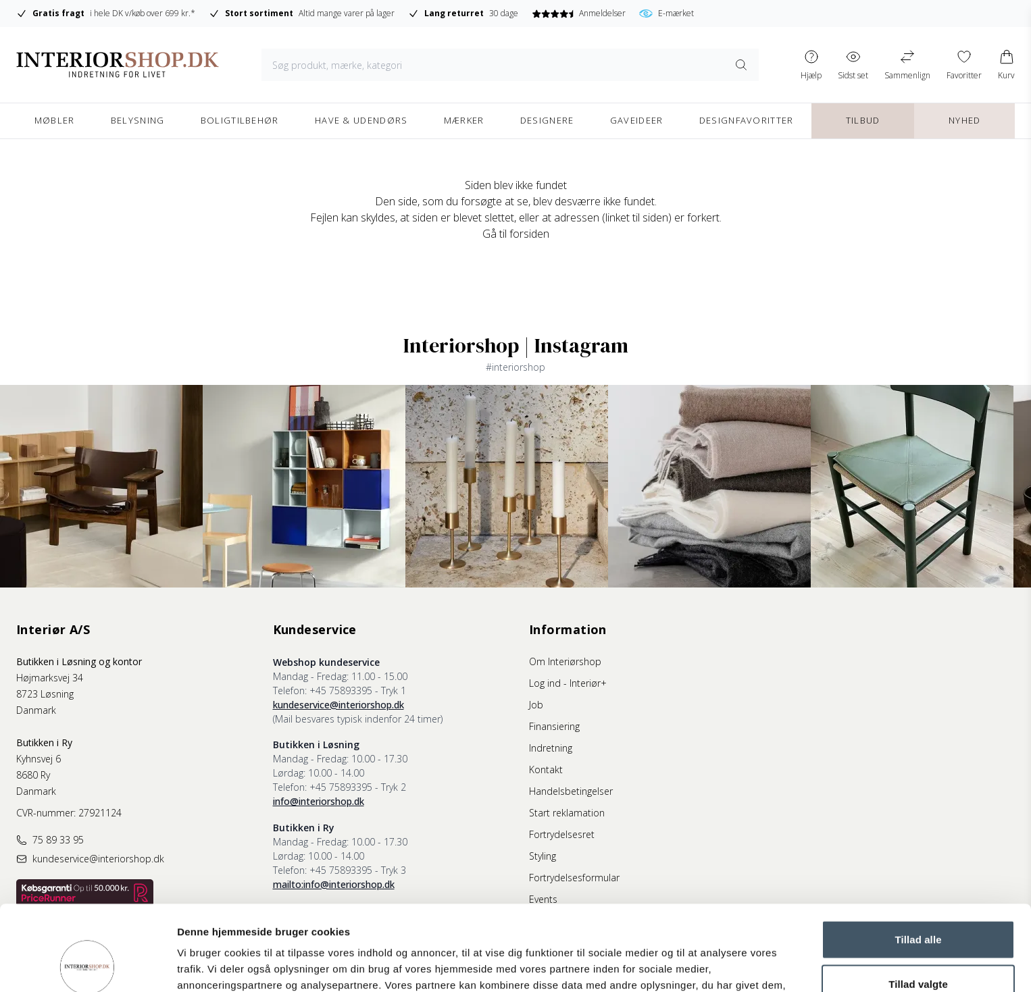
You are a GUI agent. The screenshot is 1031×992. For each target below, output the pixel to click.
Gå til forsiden (515, 233)
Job (536, 704)
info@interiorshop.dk (318, 801)
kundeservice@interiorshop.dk (338, 704)
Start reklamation (567, 812)
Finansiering (554, 726)
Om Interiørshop (565, 661)
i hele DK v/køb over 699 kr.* (105, 13)
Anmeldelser (579, 13)
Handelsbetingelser (571, 791)
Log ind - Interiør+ (568, 683)
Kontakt (546, 769)
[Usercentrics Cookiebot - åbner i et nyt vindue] (87, 966)
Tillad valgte (918, 904)
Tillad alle (918, 859)
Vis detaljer (702, 965)
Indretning (550, 747)
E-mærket (666, 13)
